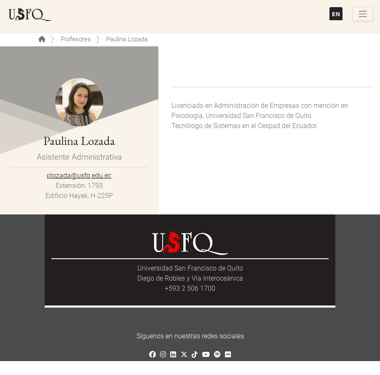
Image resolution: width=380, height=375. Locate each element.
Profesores (76, 39)
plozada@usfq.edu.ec (79, 175)
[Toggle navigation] (362, 14)
